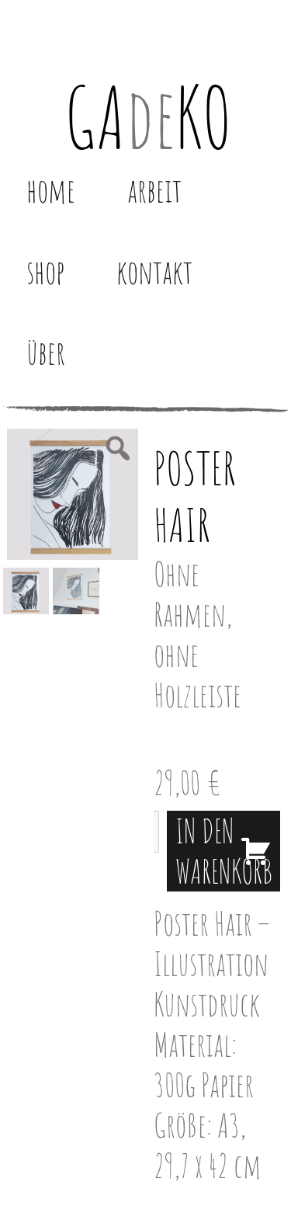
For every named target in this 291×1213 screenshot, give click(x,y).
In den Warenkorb (223, 851)
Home (50, 190)
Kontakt (154, 272)
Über (45, 352)
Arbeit (154, 190)
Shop (45, 272)
